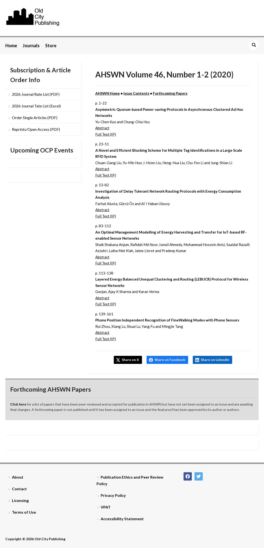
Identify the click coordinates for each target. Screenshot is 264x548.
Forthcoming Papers (170, 93)
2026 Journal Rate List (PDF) (36, 94)
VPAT (106, 507)
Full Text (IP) (105, 134)
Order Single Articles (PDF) (34, 117)
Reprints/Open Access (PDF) (36, 129)
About (17, 477)
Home (11, 45)
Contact (19, 488)
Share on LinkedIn (215, 360)
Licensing (20, 500)
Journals (31, 45)
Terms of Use (24, 512)
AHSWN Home (107, 93)
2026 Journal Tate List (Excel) (36, 106)
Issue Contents (136, 93)
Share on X (130, 360)
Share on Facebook (170, 360)
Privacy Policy (113, 495)
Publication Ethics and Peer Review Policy (130, 480)
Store (50, 45)
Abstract (102, 128)
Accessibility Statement (122, 518)
